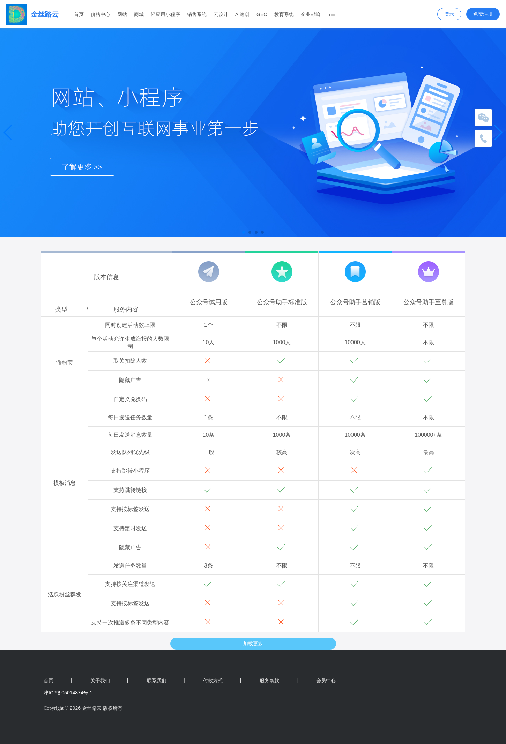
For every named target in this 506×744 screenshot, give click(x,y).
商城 (139, 14)
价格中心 (100, 14)
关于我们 (109, 680)
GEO (261, 14)
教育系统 (284, 14)
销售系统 (197, 14)
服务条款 (279, 680)
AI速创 (242, 14)
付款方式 (222, 680)
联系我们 (166, 680)
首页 (79, 14)
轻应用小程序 (165, 14)
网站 (122, 14)
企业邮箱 (310, 14)
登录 (449, 14)
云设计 (221, 14)
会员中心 (326, 680)
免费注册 (483, 14)
